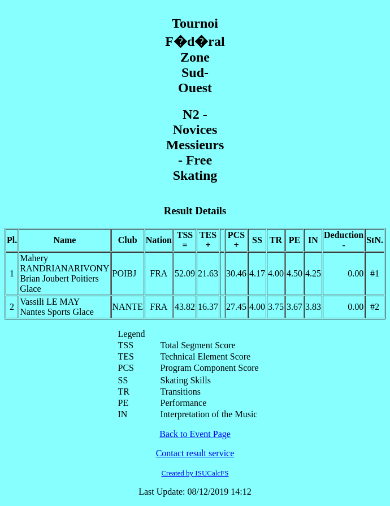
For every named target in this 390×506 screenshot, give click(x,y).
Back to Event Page (195, 434)
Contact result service (195, 453)
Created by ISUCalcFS (194, 473)
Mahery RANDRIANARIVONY (64, 263)
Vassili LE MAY (50, 301)
